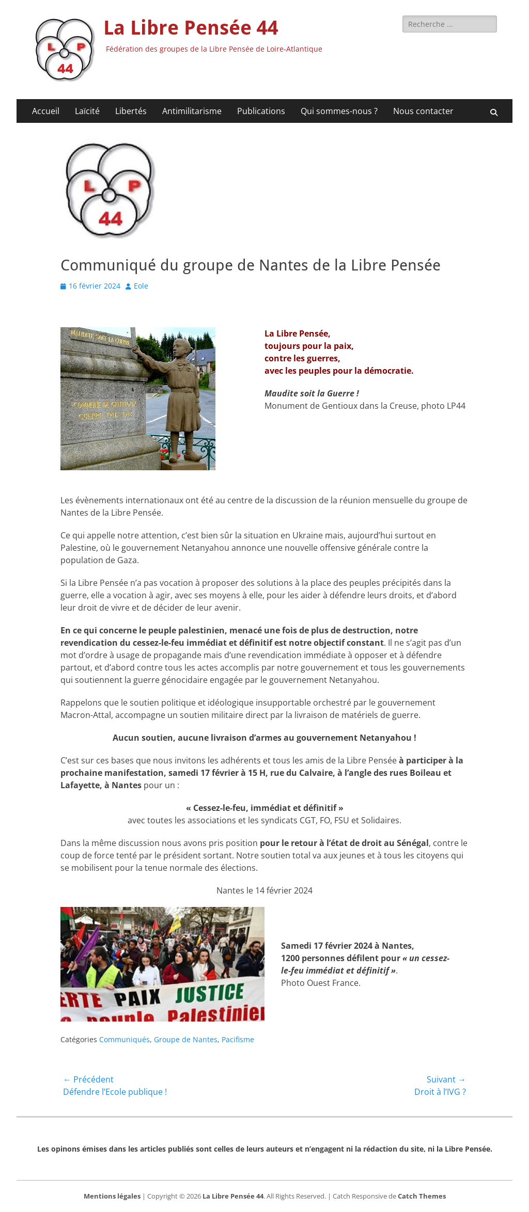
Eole (141, 286)
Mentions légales (112, 1196)
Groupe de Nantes (185, 1039)
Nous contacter (423, 111)
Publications (261, 111)
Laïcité (87, 111)
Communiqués (124, 1039)
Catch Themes (422, 1196)
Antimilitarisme (192, 111)
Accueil (45, 111)
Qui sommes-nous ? (339, 111)
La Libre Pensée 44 (190, 28)
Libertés (131, 111)
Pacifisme (238, 1039)
